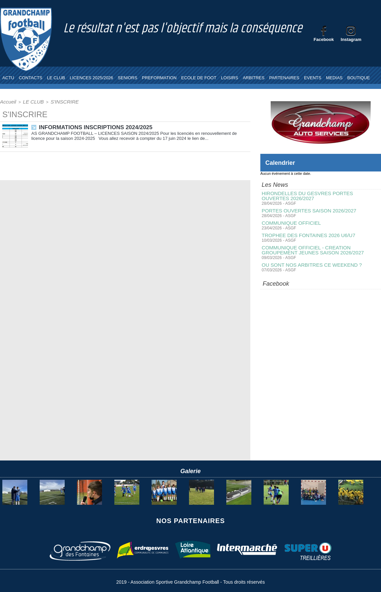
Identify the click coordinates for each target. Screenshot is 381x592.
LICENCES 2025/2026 (91, 77)
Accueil (6, 101)
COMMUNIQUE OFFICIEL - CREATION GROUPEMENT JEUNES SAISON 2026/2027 (320, 248)
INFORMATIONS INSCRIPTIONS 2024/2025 (92, 126)
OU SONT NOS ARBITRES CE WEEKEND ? (308, 262)
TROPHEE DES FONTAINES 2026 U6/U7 (305, 233)
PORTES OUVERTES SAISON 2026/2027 (306, 209)
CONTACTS (30, 77)
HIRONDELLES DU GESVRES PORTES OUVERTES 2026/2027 (318, 195)
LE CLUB (56, 77)
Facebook (324, 39)
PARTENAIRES (284, 77)
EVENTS (312, 77)
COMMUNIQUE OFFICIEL (289, 221)
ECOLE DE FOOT (198, 77)
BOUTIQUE (358, 77)
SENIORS (127, 77)
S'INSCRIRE (54, 101)
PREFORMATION (159, 77)
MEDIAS (334, 77)
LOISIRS (229, 77)
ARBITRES (253, 77)
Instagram (351, 39)
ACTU (8, 77)
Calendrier (281, 162)
